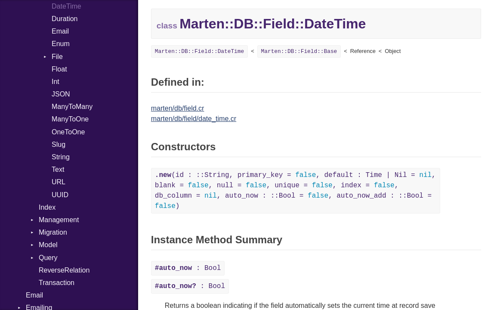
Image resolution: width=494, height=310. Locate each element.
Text (58, 169)
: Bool (188, 268)
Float (59, 69)
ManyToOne (70, 119)
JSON (61, 94)
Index (47, 207)
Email (60, 31)
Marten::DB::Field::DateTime (199, 51)
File (57, 56)
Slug (58, 144)
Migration (53, 232)
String (61, 157)
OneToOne (68, 132)
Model (48, 244)
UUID (60, 194)
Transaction (56, 282)
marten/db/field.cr (177, 108)
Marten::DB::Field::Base (299, 51)
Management (59, 219)
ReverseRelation (64, 270)
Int (55, 81)
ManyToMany (72, 106)
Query (48, 257)
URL (58, 182)
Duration (64, 18)
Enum (61, 43)
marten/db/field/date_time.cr (193, 118)
